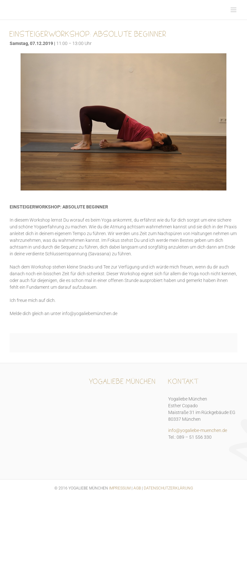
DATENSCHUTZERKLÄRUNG (168, 488)
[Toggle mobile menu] (234, 9)
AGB (137, 488)
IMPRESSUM (120, 488)
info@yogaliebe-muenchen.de (197, 430)
